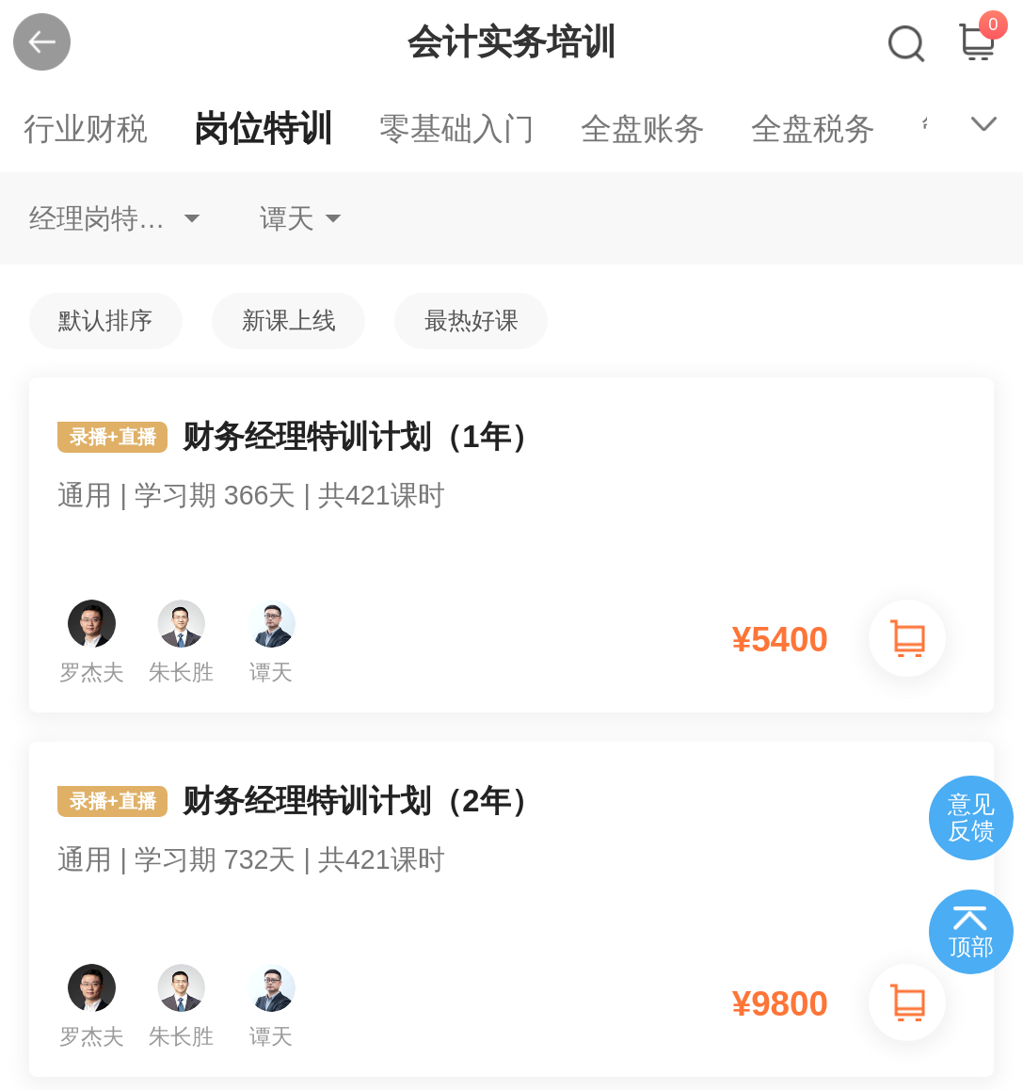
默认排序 (105, 320)
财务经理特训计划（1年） (512, 485)
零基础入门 (457, 128)
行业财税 (86, 128)
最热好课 (471, 320)
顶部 (971, 947)
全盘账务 (643, 128)
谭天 (287, 218)
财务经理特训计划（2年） (512, 850)
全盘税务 (813, 128)
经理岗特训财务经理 (114, 218)
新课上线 (289, 320)
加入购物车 (907, 638)
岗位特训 (263, 128)
